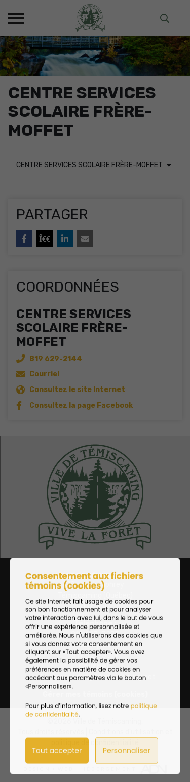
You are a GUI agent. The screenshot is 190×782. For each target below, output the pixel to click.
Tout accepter (57, 765)
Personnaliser (126, 765)
